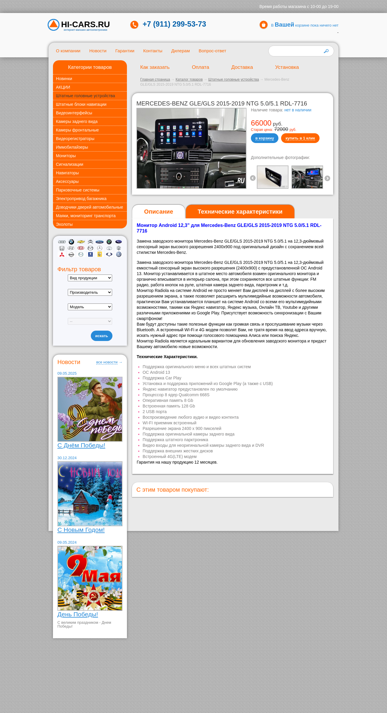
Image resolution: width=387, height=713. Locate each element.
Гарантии (124, 50)
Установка (287, 67)
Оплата (200, 67)
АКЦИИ (63, 87)
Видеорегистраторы (75, 138)
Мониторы (66, 155)
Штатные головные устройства (85, 95)
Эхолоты (64, 224)
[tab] (158, 212)
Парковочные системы (77, 190)
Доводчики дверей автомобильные (89, 207)
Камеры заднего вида (77, 121)
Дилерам (180, 50)
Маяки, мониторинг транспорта (86, 215)
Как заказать (155, 67)
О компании (68, 50)
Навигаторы (67, 172)
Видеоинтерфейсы (74, 113)
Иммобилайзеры (72, 147)
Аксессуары (67, 181)
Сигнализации (69, 164)
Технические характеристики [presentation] (240, 211)
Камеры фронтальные (77, 130)
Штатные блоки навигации (81, 104)
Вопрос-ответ (212, 50)
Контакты (152, 50)
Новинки (64, 78)
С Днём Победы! (81, 445)
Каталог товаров (189, 79)
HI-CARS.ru (85, 24)
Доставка (242, 67)
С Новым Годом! (81, 529)
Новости (98, 50)
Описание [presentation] (158, 211)
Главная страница (155, 79)
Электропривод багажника (81, 198)
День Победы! (77, 614)
